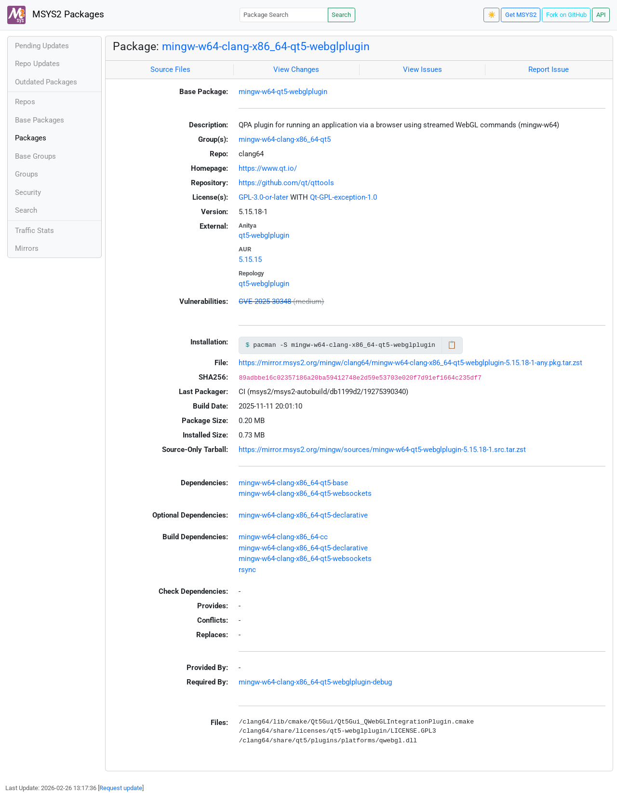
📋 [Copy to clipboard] (451, 345)
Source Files (170, 69)
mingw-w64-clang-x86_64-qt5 (285, 139)
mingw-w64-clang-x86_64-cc (283, 537)
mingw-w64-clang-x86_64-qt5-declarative (303, 515)
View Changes (296, 69)
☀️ (492, 14)
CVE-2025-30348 (265, 301)
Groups (26, 174)
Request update (120, 788)
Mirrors (27, 248)
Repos (25, 101)
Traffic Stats (34, 230)
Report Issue (548, 69)
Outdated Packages (46, 82)
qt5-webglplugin (264, 235)
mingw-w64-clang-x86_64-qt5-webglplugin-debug (315, 682)
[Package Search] (284, 15)
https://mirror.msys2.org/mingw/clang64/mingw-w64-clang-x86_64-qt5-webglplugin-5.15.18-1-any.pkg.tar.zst (410, 362)
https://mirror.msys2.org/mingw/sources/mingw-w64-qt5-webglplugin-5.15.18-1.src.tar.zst (382, 449)
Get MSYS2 (521, 14)
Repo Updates (37, 63)
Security (28, 192)
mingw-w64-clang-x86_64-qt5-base (293, 483)
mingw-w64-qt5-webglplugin (283, 91)
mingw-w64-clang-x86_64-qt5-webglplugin (266, 46)
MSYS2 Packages (55, 15)
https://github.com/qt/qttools (286, 182)
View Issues (422, 69)
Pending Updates (42, 45)
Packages (30, 138)
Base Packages (39, 120)
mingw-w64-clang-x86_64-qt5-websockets (305, 493)
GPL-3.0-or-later (263, 197)
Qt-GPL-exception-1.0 (343, 197)
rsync (247, 569)
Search (341, 14)
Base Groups (35, 156)
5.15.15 (250, 259)
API (601, 14)
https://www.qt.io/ (268, 168)
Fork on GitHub (566, 14)
